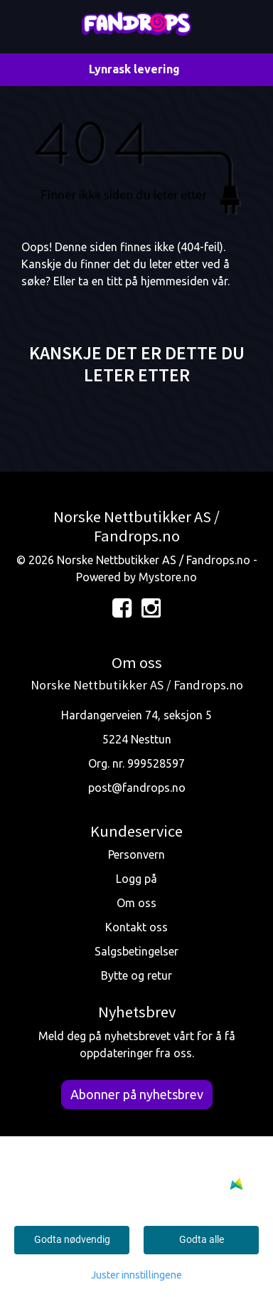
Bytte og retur (136, 975)
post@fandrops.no (137, 787)
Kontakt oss (136, 927)
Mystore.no (168, 577)
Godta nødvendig (72, 1239)
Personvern (136, 854)
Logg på (136, 878)
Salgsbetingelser (136, 951)
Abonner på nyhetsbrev (136, 1094)
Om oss (136, 902)
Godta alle (201, 1239)
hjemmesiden (175, 281)
